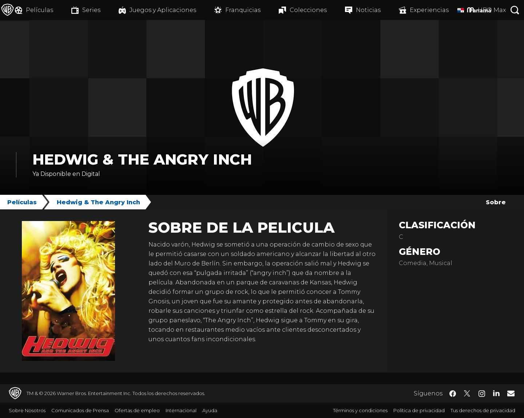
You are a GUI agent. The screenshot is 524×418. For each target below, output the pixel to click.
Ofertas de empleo (137, 410)
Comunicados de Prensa (80, 410)
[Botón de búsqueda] (515, 10)
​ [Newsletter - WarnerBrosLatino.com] (511, 393)
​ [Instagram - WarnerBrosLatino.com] (481, 393)
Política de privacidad (419, 410)
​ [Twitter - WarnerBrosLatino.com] (467, 393)
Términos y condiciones (360, 410)
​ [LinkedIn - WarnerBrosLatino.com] (496, 393)
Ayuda (209, 410)
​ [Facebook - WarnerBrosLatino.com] (452, 393)
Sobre (496, 202)
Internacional (181, 410)
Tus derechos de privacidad (482, 410)
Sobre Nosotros (27, 410)
